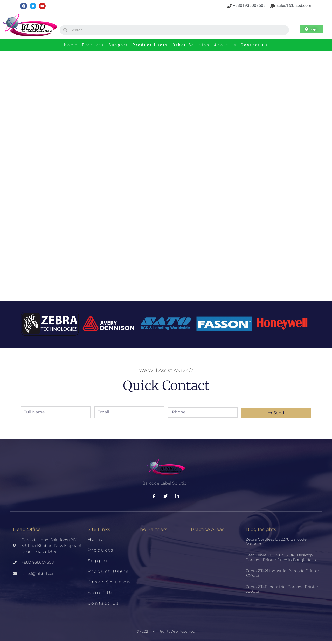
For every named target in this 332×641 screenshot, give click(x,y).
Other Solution (191, 45)
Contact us (254, 45)
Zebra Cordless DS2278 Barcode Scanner (276, 541)
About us (225, 45)
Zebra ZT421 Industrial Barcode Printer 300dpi (282, 573)
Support (118, 45)
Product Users (150, 45)
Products (93, 45)
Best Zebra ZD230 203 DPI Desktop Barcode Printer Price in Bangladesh (281, 557)
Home (71, 45)
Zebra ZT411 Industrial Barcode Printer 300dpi (282, 589)
